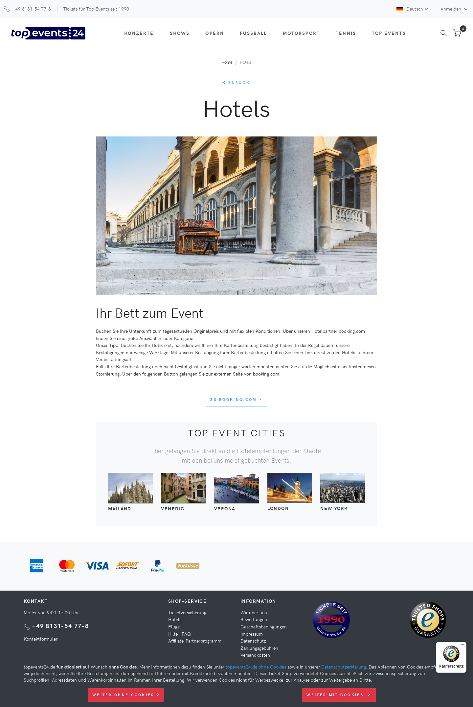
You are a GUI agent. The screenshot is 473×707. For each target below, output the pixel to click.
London (278, 508)
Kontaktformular (40, 638)
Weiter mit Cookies (338, 694)
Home (227, 62)
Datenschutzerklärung (343, 666)
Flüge (174, 626)
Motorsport (301, 33)
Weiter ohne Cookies (126, 694)
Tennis (346, 33)
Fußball (253, 33)
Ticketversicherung (187, 612)
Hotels (174, 619)
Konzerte (139, 33)
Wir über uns (253, 612)
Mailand (119, 508)
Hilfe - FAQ (179, 633)
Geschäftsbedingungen (263, 626)
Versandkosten (255, 654)
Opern (214, 33)
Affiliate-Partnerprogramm (194, 640)
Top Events (389, 33)
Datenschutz (253, 640)
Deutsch (409, 8)
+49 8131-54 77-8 (60, 626)
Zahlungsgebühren (259, 648)
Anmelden (451, 8)
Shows (180, 33)
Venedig (172, 508)
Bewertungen (253, 619)
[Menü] (462, 646)
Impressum (251, 633)
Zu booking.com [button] (236, 399)
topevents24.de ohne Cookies (256, 666)
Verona (225, 508)
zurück (236, 82)
